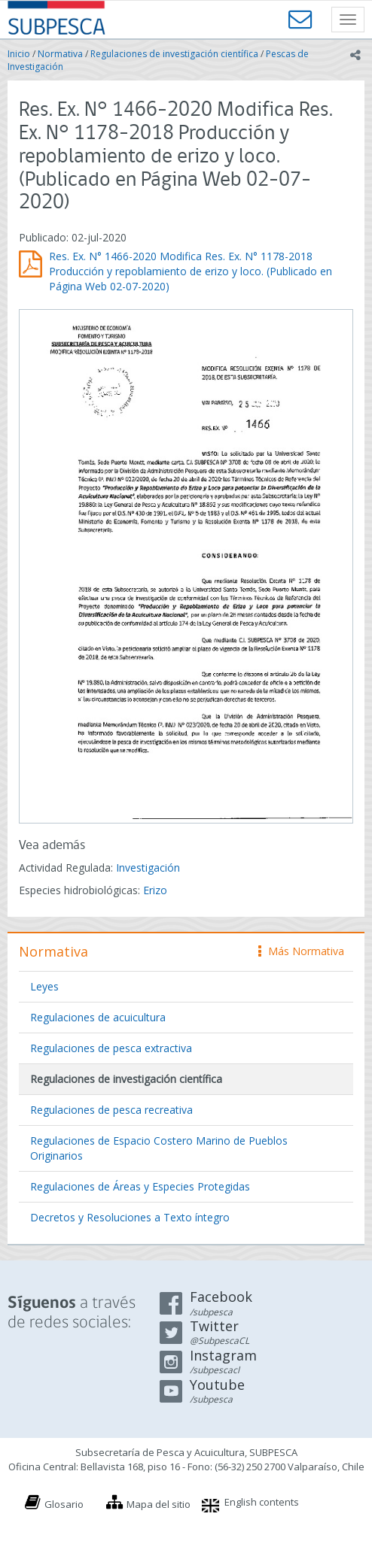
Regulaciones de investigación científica (174, 53)
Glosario (64, 1504)
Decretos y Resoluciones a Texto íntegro (130, 1217)
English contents (261, 1502)
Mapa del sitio (159, 1504)
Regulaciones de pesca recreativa (111, 1110)
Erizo (155, 890)
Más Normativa (301, 951)
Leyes (44, 986)
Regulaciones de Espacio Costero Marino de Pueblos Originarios (159, 1148)
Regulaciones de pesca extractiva (111, 1048)
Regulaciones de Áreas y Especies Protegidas (140, 1186)
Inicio (19, 53)
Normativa (60, 53)
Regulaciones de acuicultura (98, 1017)
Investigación (148, 867)
